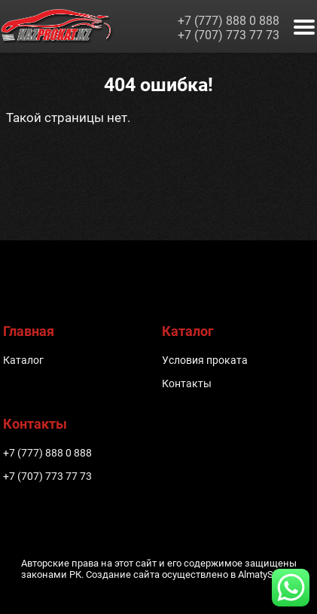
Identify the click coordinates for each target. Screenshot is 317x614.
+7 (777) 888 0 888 (228, 21)
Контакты (187, 383)
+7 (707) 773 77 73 (228, 35)
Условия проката (205, 360)
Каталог (23, 360)
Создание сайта (123, 574)
